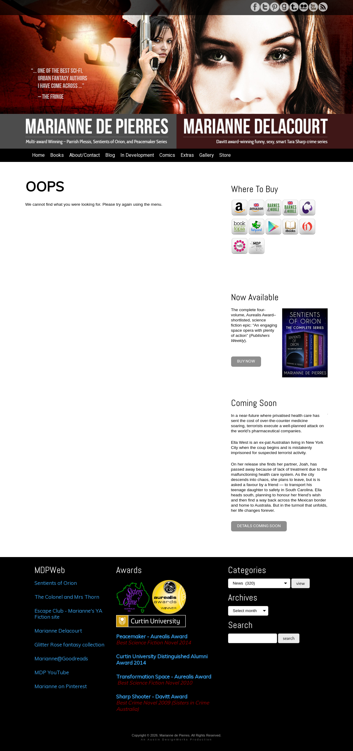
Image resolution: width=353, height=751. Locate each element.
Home (38, 155)
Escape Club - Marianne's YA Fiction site (68, 614)
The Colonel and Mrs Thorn (66, 597)
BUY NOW (246, 361)
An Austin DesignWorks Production (176, 739)
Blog (110, 155)
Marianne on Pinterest (60, 686)
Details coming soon (259, 526)
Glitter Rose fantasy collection (69, 644)
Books (57, 155)
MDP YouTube (51, 672)
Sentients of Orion (55, 583)
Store (225, 155)
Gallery (206, 155)
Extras (187, 155)
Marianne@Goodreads (61, 658)
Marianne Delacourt (58, 630)
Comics (167, 155)
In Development (137, 155)
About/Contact (84, 155)
